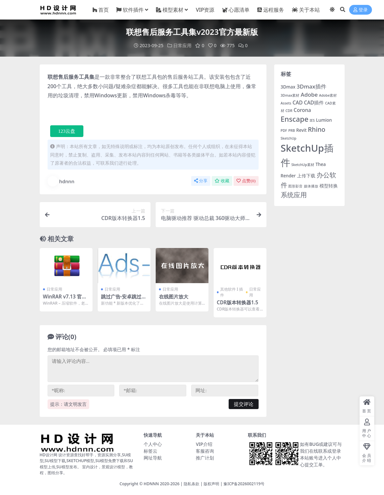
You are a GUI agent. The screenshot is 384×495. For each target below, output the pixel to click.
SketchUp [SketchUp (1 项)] (288, 138)
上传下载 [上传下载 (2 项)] (306, 176)
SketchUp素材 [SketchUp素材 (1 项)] (302, 164)
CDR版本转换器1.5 (237, 302)
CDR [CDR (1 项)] (288, 110)
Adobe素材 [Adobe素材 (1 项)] (328, 95)
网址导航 (153, 458)
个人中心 (153, 444)
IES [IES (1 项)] (312, 120)
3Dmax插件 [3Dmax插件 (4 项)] (311, 86)
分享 (200, 180)
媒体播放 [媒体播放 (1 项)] (311, 186)
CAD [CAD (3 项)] (297, 102)
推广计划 (205, 458)
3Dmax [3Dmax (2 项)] (288, 87)
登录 (360, 9)
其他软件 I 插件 (231, 292)
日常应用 (182, 45)
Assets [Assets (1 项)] (286, 103)
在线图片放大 (173, 296)
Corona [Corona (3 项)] (302, 110)
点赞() (245, 180)
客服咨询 (205, 451)
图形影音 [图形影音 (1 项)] (295, 186)
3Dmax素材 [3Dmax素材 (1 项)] (290, 95)
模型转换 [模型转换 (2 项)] (329, 186)
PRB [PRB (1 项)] (291, 130)
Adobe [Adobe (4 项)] (309, 94)
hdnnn (61, 181)
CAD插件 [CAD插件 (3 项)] (314, 102)
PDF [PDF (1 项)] (284, 130)
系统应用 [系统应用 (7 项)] (294, 194)
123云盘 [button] (67, 131)
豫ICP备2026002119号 (243, 484)
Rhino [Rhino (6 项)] (316, 129)
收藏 (222, 180)
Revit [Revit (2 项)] (301, 130)
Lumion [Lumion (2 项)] (324, 120)
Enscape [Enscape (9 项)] (294, 119)
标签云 (150, 451)
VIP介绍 (204, 444)
